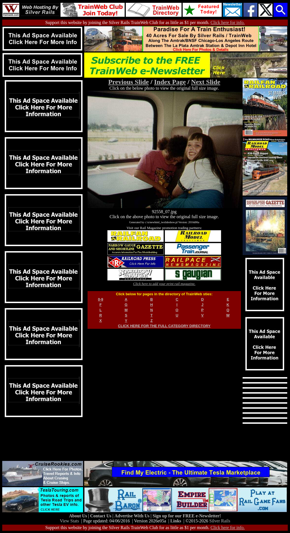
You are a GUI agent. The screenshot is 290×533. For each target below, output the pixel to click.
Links (175, 520)
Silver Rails (219, 520)
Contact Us (101, 515)
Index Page (170, 81)
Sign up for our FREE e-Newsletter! (187, 515)
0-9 (100, 299)
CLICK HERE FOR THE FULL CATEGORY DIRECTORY (164, 326)
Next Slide (205, 81)
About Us (78, 515)
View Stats (69, 520)
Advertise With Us (132, 515)
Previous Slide (128, 81)
